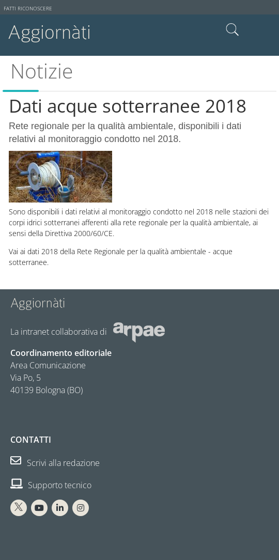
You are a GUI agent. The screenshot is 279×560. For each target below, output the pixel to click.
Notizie (41, 70)
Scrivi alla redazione (55, 463)
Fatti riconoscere (28, 8)
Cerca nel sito (232, 30)
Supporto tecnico (50, 485)
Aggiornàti (49, 32)
